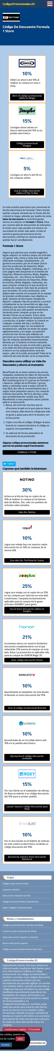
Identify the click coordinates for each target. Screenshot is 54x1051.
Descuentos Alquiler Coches (17, 895)
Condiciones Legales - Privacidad (22, 1029)
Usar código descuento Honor (27, 660)
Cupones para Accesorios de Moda (20, 931)
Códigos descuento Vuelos (16, 883)
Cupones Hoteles (11, 889)
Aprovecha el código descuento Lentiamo (27, 757)
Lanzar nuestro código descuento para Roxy (27, 807)
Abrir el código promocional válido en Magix (27, 96)
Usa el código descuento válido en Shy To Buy (27, 191)
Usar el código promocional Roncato (27, 708)
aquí (20, 1038)
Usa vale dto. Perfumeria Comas (27, 560)
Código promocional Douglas (27, 144)
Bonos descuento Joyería (15, 943)
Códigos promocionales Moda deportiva (22, 949)
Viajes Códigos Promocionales (17, 907)
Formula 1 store (27, 452)
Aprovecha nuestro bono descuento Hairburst (27, 858)
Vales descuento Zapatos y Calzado (20, 937)
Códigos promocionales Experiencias (21, 901)
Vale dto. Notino (27, 512)
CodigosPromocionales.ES (19, 4)
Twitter (9, 463)
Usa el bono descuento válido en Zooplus (27, 610)
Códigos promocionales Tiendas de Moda (23, 925)
